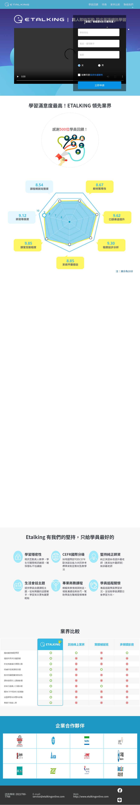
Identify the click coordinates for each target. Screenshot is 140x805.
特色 (104, 4)
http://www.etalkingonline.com (91, 796)
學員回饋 (93, 4)
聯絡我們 (128, 4)
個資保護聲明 (96, 74)
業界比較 (115, 4)
